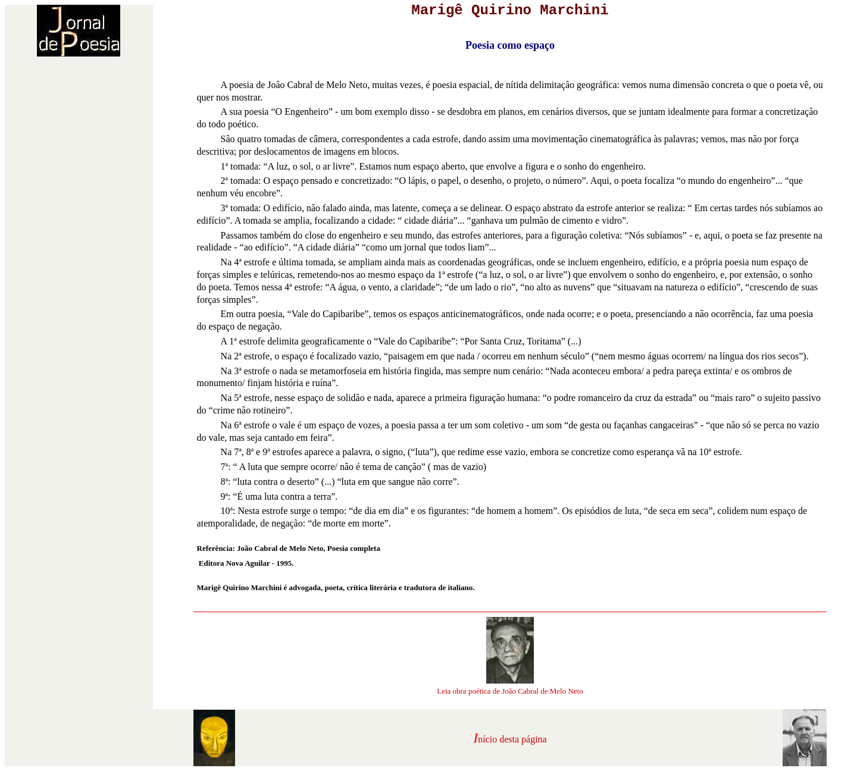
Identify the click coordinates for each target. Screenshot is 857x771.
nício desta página (512, 739)
